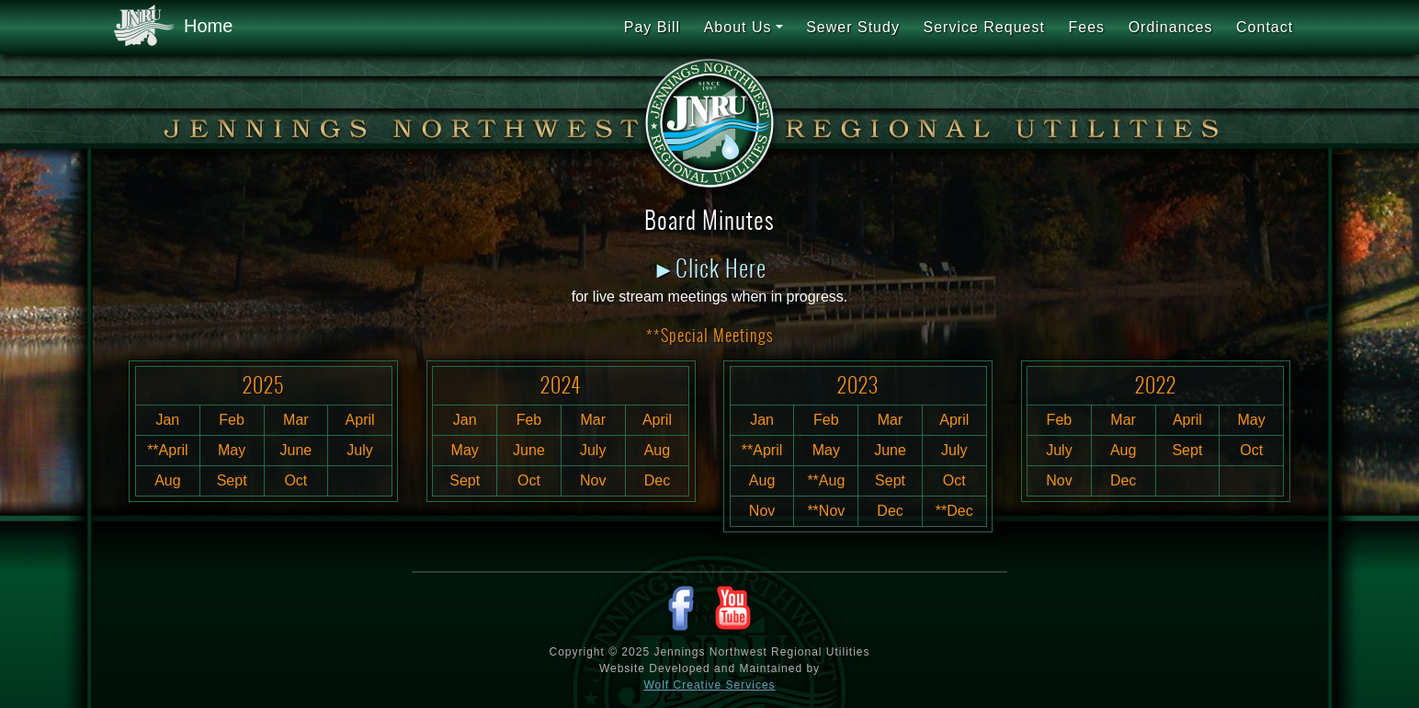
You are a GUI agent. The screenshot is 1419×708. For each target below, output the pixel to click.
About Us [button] (738, 27)
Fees (1086, 27)
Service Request (983, 27)
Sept (232, 480)
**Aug (826, 480)
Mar (296, 420)
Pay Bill (652, 27)
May (231, 450)
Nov (593, 480)
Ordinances (1171, 27)
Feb (231, 420)
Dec (657, 480)
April (360, 420)
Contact (1264, 27)
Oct (295, 480)
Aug (167, 480)
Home (173, 26)
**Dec (954, 511)
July (359, 450)
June (296, 450)
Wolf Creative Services (709, 685)
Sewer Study (853, 27)
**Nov (826, 511)
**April (167, 450)
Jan (167, 420)
